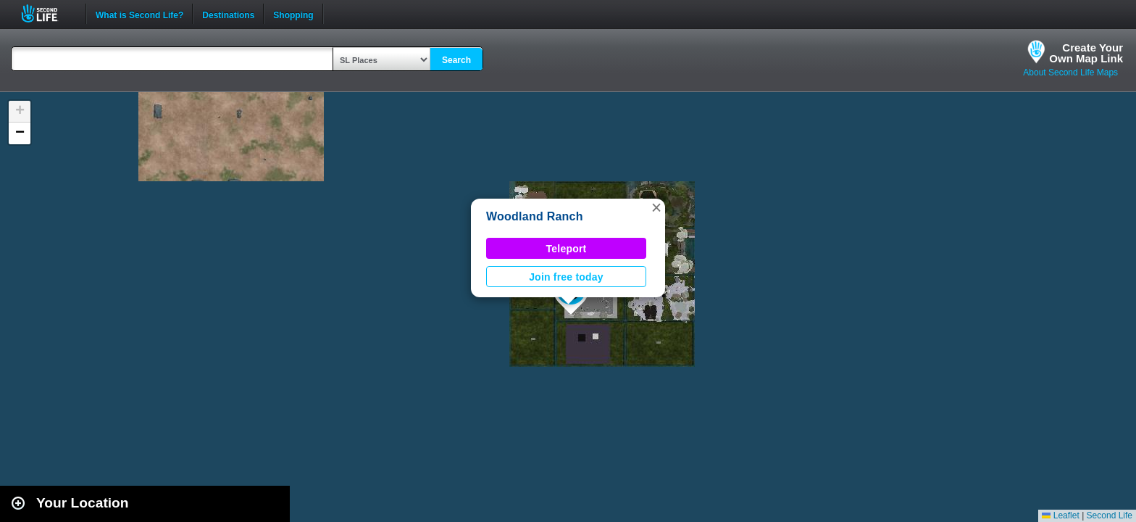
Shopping (293, 13)
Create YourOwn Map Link (1086, 53)
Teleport (566, 248)
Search (456, 60)
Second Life (47, 13)
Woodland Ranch (534, 216)
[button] (656, 207)
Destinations (228, 13)
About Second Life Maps (1070, 72)
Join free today (566, 277)
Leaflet (1060, 515)
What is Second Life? (139, 13)
